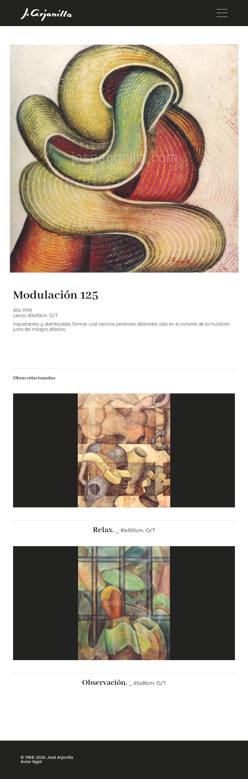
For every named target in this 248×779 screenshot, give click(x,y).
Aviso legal (31, 761)
